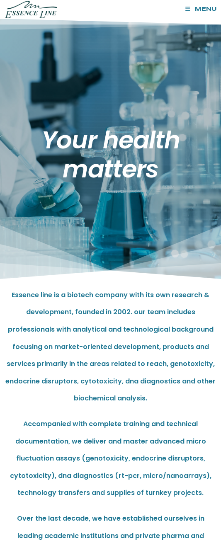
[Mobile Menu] (201, 9)
